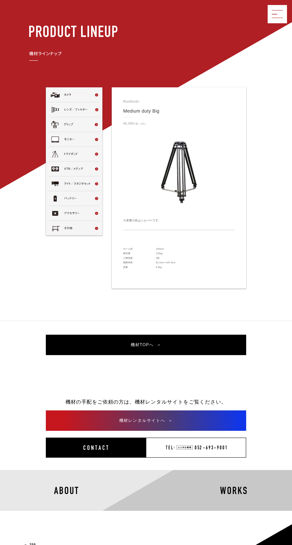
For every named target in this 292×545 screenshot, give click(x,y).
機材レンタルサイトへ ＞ (146, 420)
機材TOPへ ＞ (146, 344)
